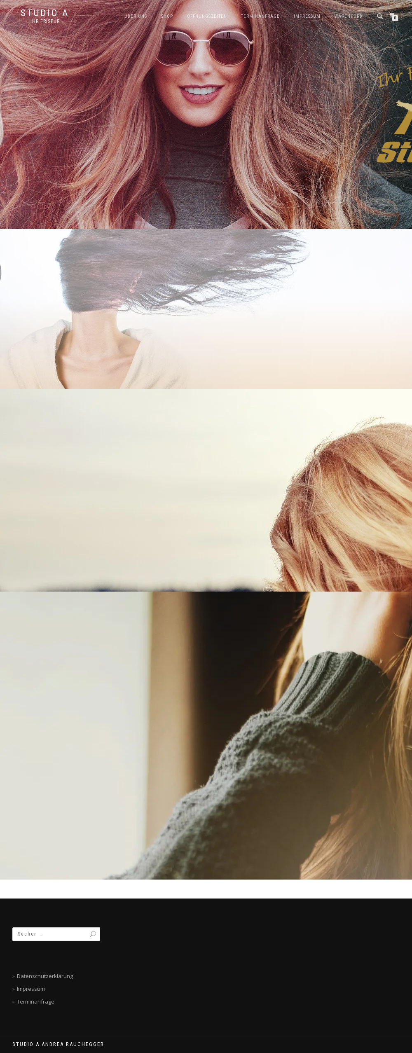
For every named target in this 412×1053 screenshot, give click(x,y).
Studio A (45, 13)
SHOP (167, 16)
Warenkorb (349, 16)
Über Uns (135, 16)
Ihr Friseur (45, 21)
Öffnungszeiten (207, 16)
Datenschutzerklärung (45, 976)
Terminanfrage (260, 16)
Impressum (307, 16)
